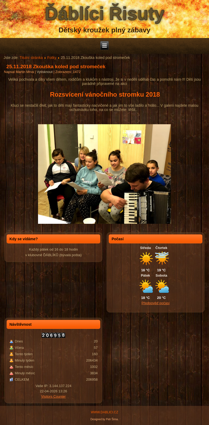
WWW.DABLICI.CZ (104, 412)
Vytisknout (45, 72)
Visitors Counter (53, 396)
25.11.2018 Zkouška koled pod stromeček (56, 66)
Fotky (51, 57)
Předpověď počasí (155, 303)
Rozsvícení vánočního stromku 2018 (106, 94)
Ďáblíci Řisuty (104, 13)
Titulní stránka (31, 57)
